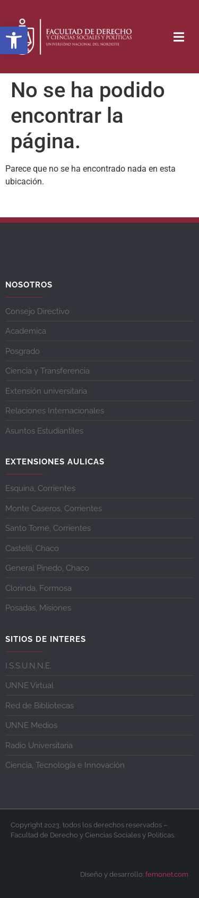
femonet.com (166, 874)
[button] (14, 40)
